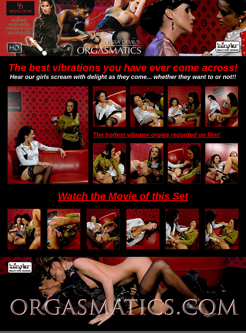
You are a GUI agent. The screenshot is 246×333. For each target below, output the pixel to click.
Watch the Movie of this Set (123, 196)
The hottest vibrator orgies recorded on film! (156, 134)
